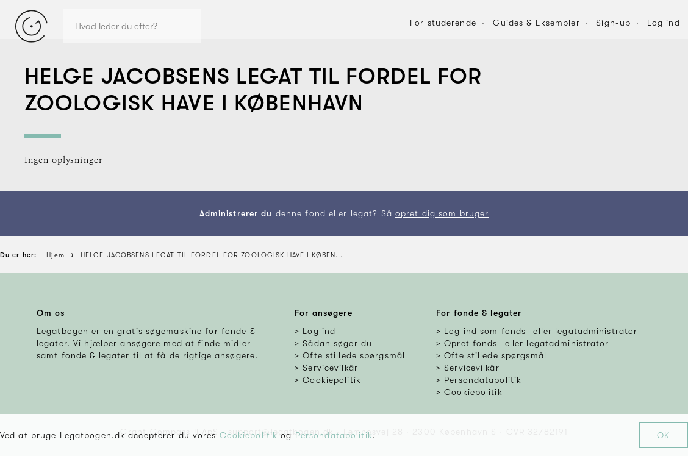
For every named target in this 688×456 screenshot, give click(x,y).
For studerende (443, 22)
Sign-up (613, 22)
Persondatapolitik (334, 435)
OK (663, 435)
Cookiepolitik (249, 435)
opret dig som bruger (442, 213)
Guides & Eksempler (536, 22)
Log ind (663, 22)
